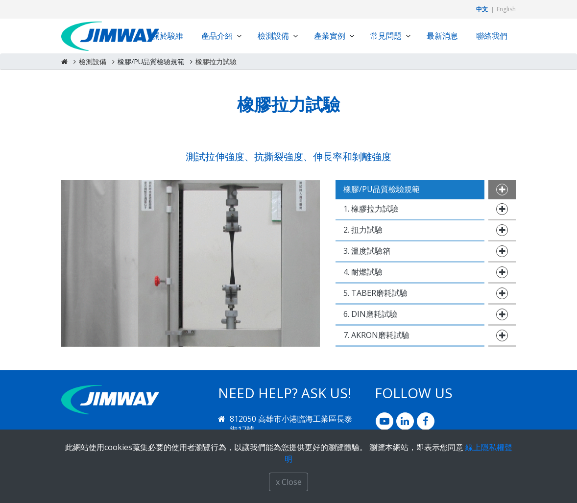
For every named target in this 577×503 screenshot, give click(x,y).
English (506, 9)
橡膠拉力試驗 (216, 61)
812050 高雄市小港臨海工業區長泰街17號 (291, 424)
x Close (289, 482)
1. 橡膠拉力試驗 (370, 208)
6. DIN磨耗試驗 (370, 314)
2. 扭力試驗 (363, 229)
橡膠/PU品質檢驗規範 (151, 61)
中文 (482, 9)
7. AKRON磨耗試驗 (376, 335)
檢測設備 (92, 61)
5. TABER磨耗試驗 (375, 292)
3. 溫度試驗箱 (366, 250)
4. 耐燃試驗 (363, 271)
